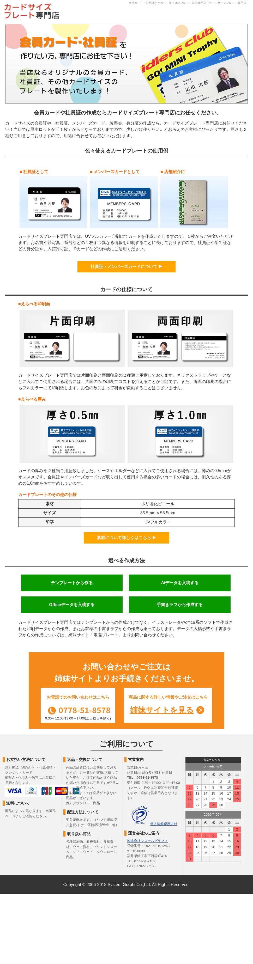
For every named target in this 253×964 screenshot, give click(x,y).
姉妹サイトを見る (162, 710)
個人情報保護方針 (163, 824)
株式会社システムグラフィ (147, 841)
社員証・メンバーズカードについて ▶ (126, 266)
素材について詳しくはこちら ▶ (126, 537)
